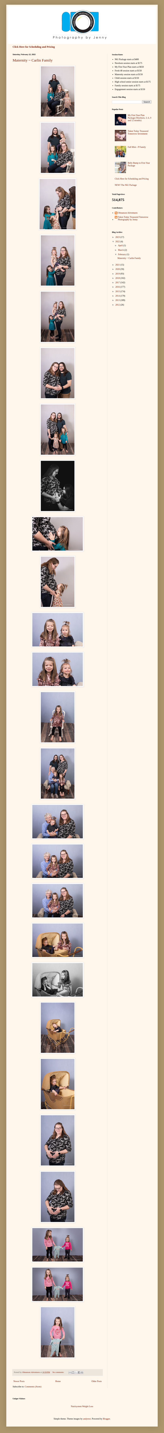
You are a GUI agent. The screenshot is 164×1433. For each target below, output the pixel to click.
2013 (117, 300)
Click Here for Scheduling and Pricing (34, 46)
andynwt (87, 1419)
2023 (117, 237)
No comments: (58, 1372)
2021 (117, 265)
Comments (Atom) (33, 1386)
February (122, 254)
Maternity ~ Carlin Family (33, 60)
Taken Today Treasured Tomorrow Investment (138, 132)
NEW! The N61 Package (126, 185)
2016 (117, 287)
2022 (117, 241)
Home (58, 1381)
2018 (117, 278)
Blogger (106, 1419)
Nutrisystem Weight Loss (82, 1406)
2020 (117, 269)
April (120, 245)
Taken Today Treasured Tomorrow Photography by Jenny (133, 218)
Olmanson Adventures (128, 213)
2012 (117, 305)
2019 (117, 274)
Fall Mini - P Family (137, 147)
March (121, 250)
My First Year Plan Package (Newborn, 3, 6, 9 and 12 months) (139, 118)
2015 (117, 291)
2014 (117, 296)
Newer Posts (18, 1381)
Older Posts (96, 1381)
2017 (117, 282)
